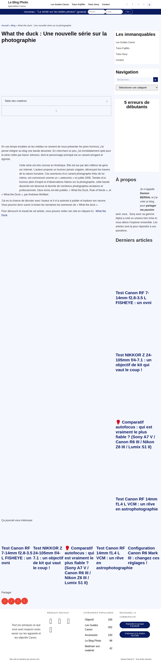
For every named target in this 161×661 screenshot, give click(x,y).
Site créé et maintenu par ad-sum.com (24, 659)
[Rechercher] (155, 79)
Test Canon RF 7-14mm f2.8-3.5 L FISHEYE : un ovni (133, 298)
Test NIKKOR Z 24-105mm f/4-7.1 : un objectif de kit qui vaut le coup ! (48, 558)
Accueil (5, 25)
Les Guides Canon (60, 4)
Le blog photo (18, 2)
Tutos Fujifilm (78, 4)
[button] (149, 4)
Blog (13, 25)
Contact (106, 4)
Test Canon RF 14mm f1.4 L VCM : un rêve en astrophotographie (137, 504)
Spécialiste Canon (17, 6)
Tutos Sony (93, 4)
